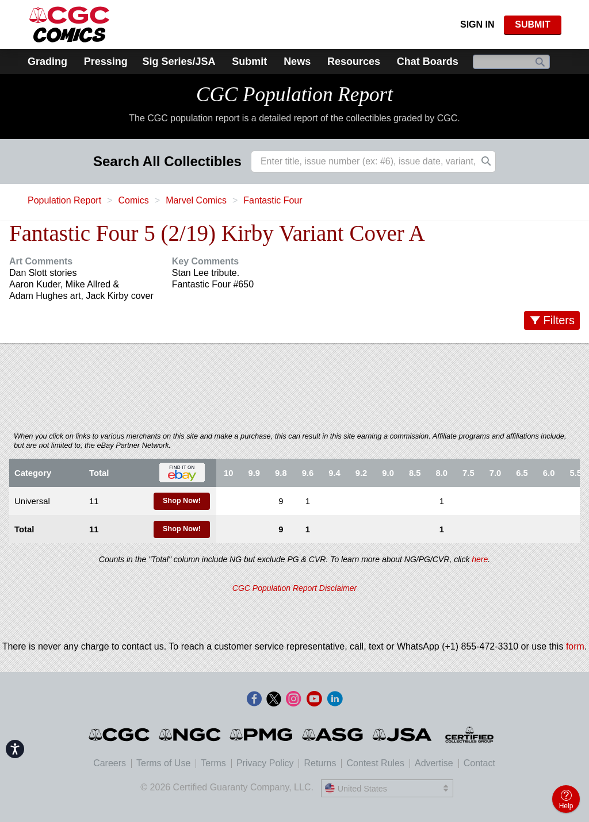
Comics (133, 200)
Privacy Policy (265, 763)
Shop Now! (182, 501)
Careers (109, 763)
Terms (213, 763)
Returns (320, 763)
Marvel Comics (196, 200)
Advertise (434, 763)
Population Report (64, 200)
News (297, 61)
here (480, 559)
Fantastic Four (272, 200)
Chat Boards (427, 61)
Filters (559, 320)
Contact (479, 763)
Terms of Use (163, 763)
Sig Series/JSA (178, 61)
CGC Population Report (294, 94)
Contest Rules (375, 763)
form (575, 646)
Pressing (106, 61)
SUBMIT (532, 24)
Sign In (477, 24)
